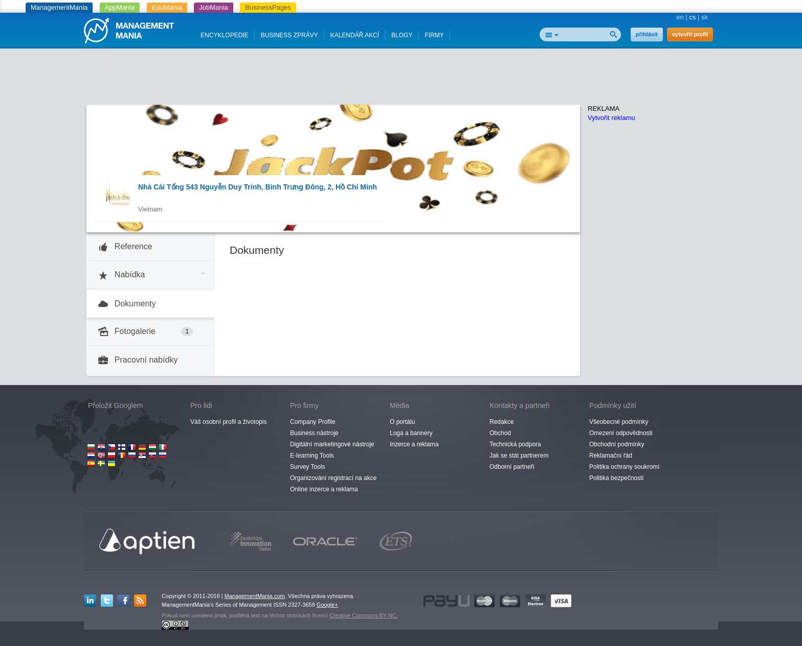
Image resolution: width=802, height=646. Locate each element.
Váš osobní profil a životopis (228, 421)
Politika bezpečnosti (616, 478)
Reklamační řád (610, 455)
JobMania (213, 7)
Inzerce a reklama (414, 444)
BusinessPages (268, 7)
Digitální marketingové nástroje (332, 444)
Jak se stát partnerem (518, 455)
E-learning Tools (312, 455)
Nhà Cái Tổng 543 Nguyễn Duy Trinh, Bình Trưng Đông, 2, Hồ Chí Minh (257, 187)
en (679, 17)
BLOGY (401, 35)
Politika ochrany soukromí (624, 466)
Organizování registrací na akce (333, 478)
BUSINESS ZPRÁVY (289, 35)
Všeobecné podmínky (618, 421)
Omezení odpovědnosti (620, 433)
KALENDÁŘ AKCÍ (354, 35)
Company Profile (313, 421)
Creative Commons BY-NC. (363, 615)
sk (704, 17)
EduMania (167, 7)
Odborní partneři (511, 466)
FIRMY (434, 35)
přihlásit (647, 34)
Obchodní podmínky (616, 444)
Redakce (501, 421)
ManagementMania (59, 7)
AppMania (120, 7)
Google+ (327, 605)
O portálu (402, 421)
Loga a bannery (411, 433)
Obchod (500, 433)
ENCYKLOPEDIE (224, 35)
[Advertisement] (401, 79)
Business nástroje (314, 433)
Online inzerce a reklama (324, 489)
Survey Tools (307, 466)
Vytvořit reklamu (611, 118)
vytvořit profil (690, 34)
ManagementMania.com (255, 596)
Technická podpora (515, 444)
